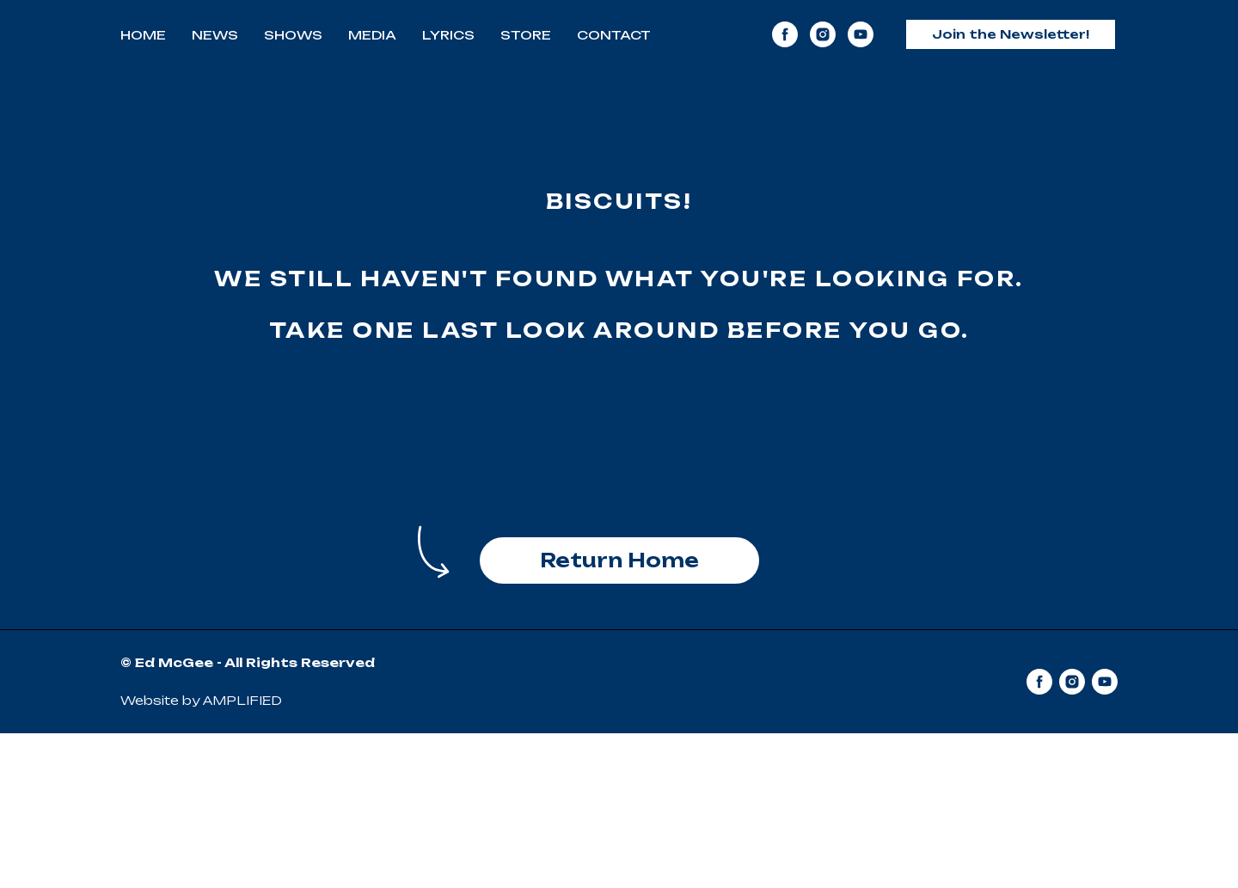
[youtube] (860, 34)
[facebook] (785, 34)
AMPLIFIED (242, 700)
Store (525, 35)
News (215, 35)
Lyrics (448, 35)
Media (372, 35)
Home (143, 35)
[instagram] (823, 34)
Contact (614, 35)
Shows (293, 35)
